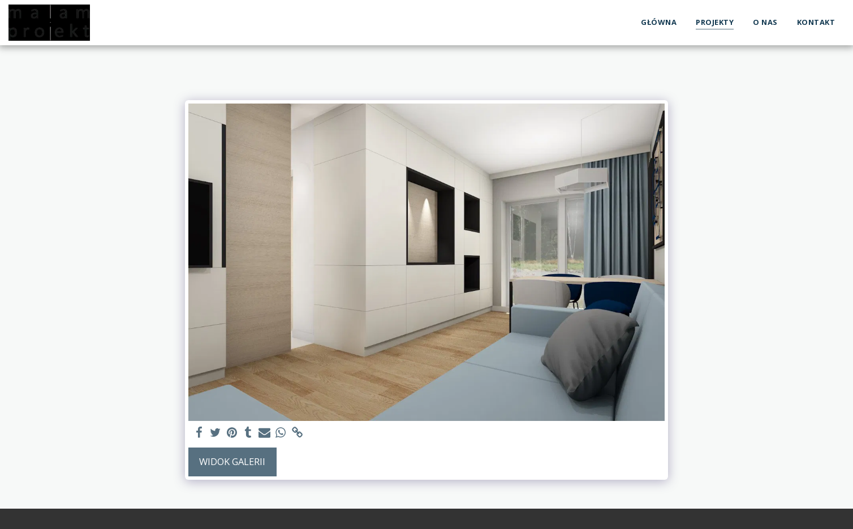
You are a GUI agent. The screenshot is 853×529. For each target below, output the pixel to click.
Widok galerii (232, 461)
